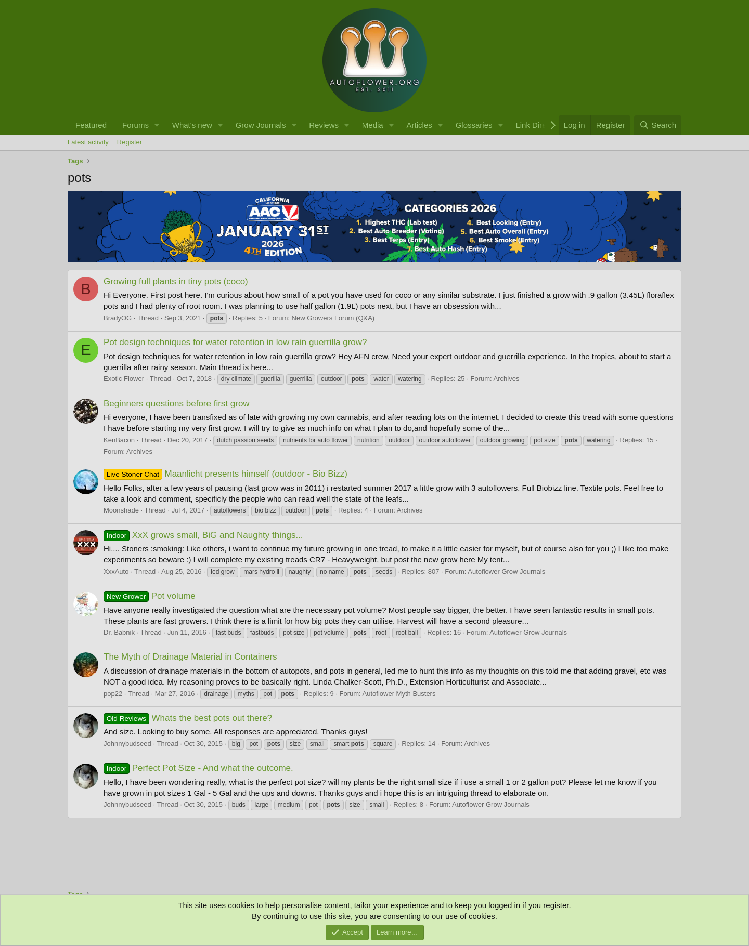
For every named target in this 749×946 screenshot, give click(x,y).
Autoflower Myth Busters (399, 694)
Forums (135, 125)
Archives (507, 379)
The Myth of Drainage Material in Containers (190, 657)
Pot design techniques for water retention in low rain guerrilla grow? (235, 342)
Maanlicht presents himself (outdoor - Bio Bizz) (225, 474)
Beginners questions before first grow (177, 404)
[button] (157, 125)
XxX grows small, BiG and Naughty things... (203, 535)
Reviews (324, 125)
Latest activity (88, 142)
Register (129, 142)
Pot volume (150, 596)
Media (372, 125)
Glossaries (474, 125)
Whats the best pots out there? (188, 718)
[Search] (657, 125)
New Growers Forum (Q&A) (333, 318)
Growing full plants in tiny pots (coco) (176, 281)
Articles (419, 125)
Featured (91, 125)
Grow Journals (261, 125)
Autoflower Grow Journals (506, 571)
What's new (192, 125)
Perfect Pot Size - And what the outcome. (198, 768)
